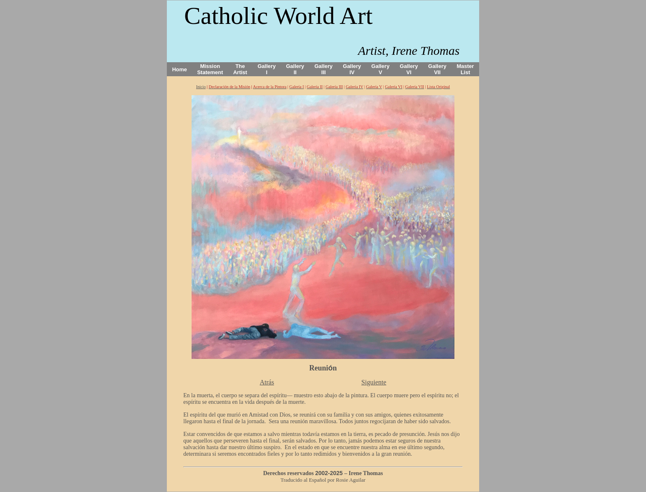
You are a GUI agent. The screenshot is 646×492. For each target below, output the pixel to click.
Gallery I (266, 69)
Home (179, 69)
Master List (465, 69)
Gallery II (295, 69)
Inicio (201, 86)
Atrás (267, 382)
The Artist (240, 69)
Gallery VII (437, 69)
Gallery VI (409, 69)
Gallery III (323, 69)
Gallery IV (352, 69)
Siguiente (373, 382)
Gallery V (380, 69)
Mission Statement (210, 69)
